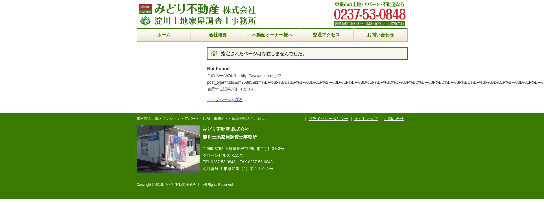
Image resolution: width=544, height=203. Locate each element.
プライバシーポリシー (328, 118)
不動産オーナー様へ (272, 34)
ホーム (164, 34)
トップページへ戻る (225, 100)
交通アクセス (326, 34)
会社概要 (218, 34)
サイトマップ (366, 118)
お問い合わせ (380, 34)
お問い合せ (394, 118)
